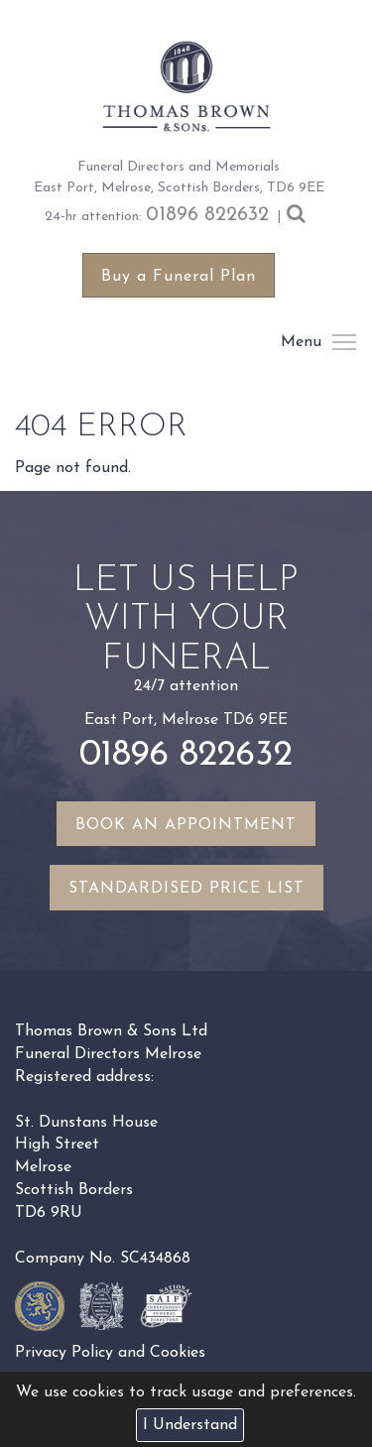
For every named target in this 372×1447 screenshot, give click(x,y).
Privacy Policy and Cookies (110, 1353)
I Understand (190, 1425)
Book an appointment (186, 825)
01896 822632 (207, 215)
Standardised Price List (186, 889)
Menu (343, 342)
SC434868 (155, 1258)
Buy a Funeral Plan (178, 277)
